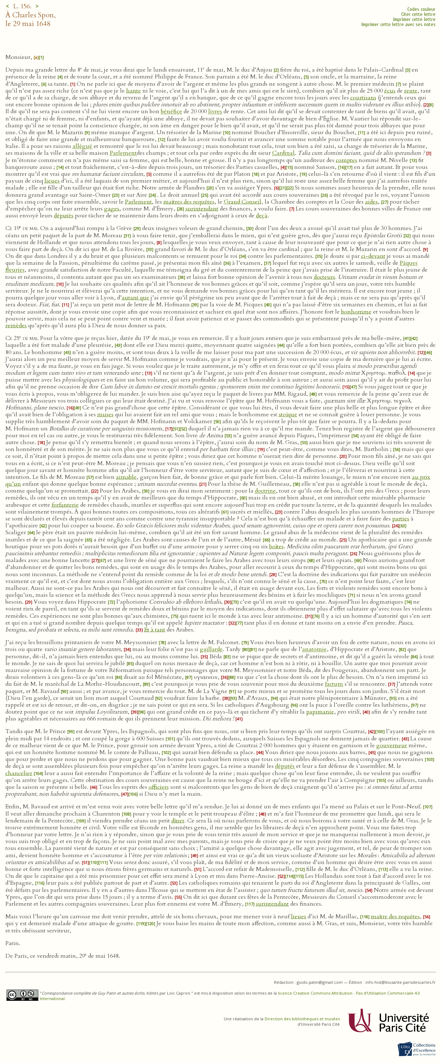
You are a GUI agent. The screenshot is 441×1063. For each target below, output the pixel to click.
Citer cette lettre (418, 14)
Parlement (123, 153)
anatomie (314, 649)
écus (389, 91)
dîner (177, 821)
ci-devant (373, 256)
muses (105, 414)
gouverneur (391, 745)
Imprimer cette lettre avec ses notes (398, 24)
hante (133, 91)
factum (334, 684)
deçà (261, 216)
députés (63, 216)
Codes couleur (421, 9)
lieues (52, 181)
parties (400, 519)
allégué (82, 146)
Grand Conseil (242, 202)
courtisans (363, 98)
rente (411, 91)
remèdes (16, 325)
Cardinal (283, 153)
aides (371, 202)
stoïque (288, 414)
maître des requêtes (395, 916)
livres (215, 111)
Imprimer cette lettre (414, 19)
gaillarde (211, 649)
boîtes (276, 546)
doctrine (265, 491)
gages (111, 209)
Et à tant (154, 630)
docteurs (324, 277)
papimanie (320, 712)
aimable (126, 477)
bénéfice (171, 111)
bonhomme (356, 312)
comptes (346, 160)
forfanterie (65, 505)
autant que (135, 298)
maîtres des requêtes (188, 202)
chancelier (18, 773)
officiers (159, 787)
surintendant (201, 209)
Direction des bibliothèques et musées (302, 1018)
